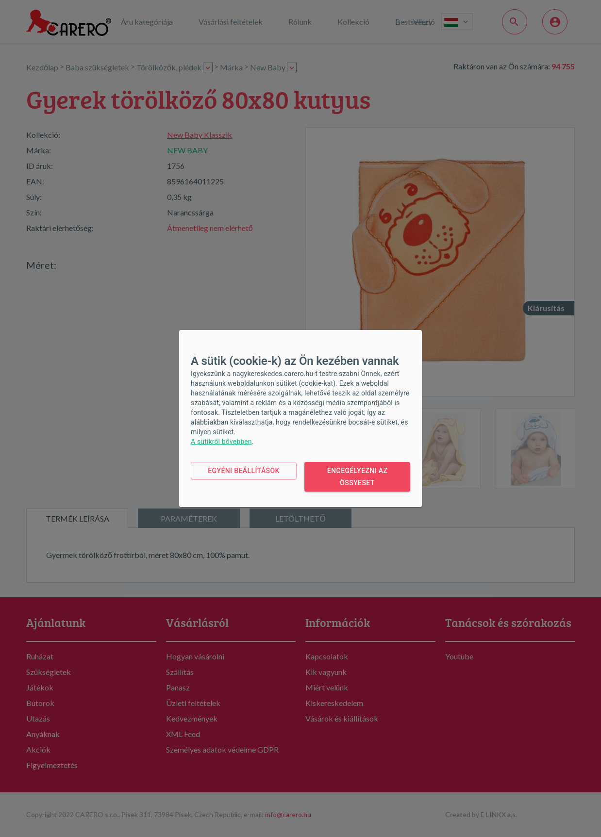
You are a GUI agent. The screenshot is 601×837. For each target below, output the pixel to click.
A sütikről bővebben (221, 441)
